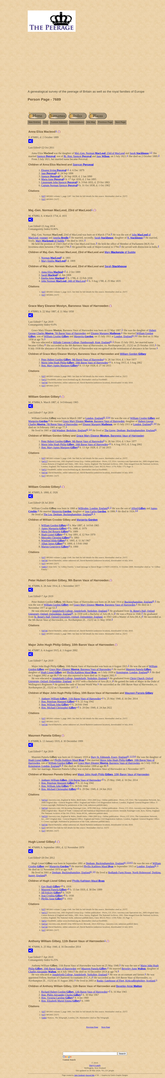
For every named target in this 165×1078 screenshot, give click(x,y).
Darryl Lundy (95, 1065)
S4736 (44, 382)
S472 (44, 379)
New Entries (34, 122)
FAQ (45, 122)
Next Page (120, 122)
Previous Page (105, 122)
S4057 (44, 567)
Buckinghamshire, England (138, 601)
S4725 (44, 816)
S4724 (44, 808)
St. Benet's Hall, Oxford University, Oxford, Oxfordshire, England (68, 616)
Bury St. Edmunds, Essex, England (109, 757)
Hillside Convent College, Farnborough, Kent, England (81, 342)
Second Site (90, 1075)
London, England (123, 336)
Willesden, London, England (93, 508)
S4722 (44, 800)
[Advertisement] (95, 61)
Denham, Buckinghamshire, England (105, 863)
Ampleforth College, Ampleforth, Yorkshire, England (79, 611)
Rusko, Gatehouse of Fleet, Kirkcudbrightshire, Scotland (126, 980)
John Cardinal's (79, 1075)
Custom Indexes (59, 122)
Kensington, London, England (131, 672)
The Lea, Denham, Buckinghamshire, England (67, 514)
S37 (43, 196)
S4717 (44, 461)
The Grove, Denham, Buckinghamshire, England (129, 430)
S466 (44, 1018)
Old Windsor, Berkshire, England (69, 430)
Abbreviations (77, 122)
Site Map (91, 122)
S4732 (44, 924)
